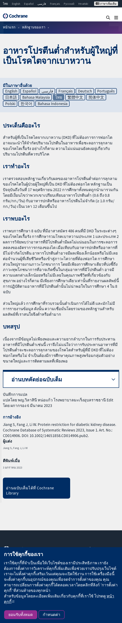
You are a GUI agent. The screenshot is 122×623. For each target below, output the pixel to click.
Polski (10, 103)
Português (106, 91)
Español (29, 4)
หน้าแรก (9, 27)
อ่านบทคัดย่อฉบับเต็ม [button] (36, 379)
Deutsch (85, 91)
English (16, 4)
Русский (69, 4)
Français (55, 4)
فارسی (41, 4)
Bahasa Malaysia (36, 97)
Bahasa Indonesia (52, 103)
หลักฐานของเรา (33, 27)
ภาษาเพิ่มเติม (106, 4)
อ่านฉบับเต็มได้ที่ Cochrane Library (30, 490)
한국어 (26, 103)
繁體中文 (75, 97)
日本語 (11, 97)
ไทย (5, 4)
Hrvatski (83, 4)
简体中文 (96, 97)
